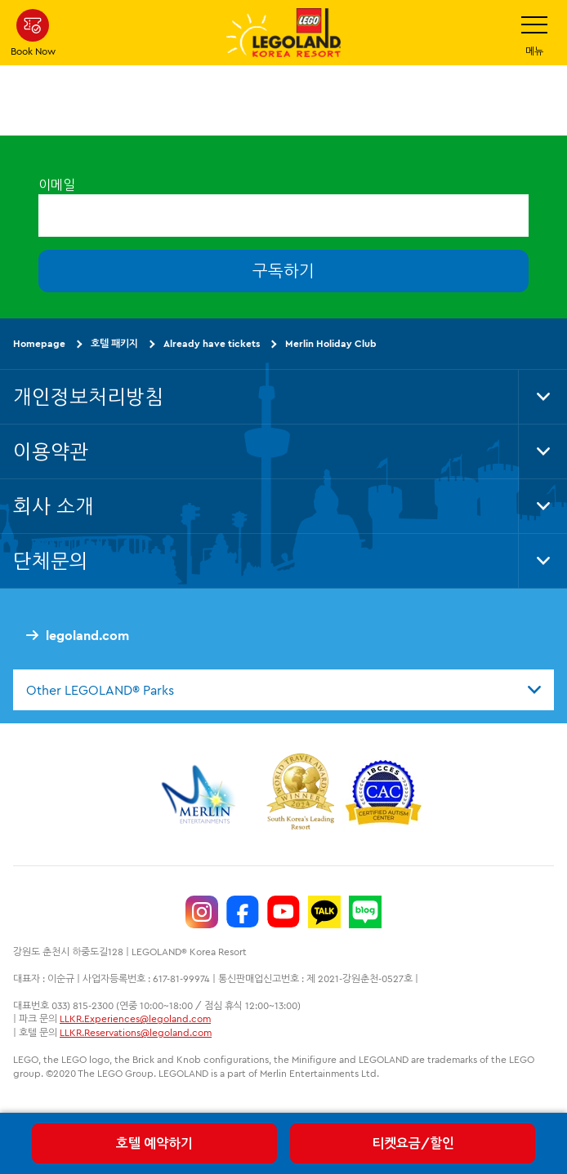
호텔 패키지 (114, 343)
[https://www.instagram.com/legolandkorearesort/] (201, 912)
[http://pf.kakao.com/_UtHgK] (324, 912)
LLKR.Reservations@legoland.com (136, 1032)
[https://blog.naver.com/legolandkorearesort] (365, 912)
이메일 (56, 184)
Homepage (39, 343)
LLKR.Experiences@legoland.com (135, 1018)
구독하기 (283, 270)
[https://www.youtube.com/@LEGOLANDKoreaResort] (283, 912)
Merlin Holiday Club (331, 343)
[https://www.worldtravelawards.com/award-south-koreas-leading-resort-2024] (300, 794)
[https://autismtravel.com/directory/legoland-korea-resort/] (383, 794)
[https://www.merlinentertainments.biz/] (200, 794)
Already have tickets (211, 343)
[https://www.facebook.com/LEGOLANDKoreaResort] (242, 912)
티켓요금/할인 (413, 1143)
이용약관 (50, 451)
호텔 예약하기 (154, 1143)
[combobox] (283, 689)
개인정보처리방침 (88, 397)
